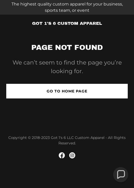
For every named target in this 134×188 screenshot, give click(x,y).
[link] (67, 23)
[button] (121, 175)
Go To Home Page (67, 91)
